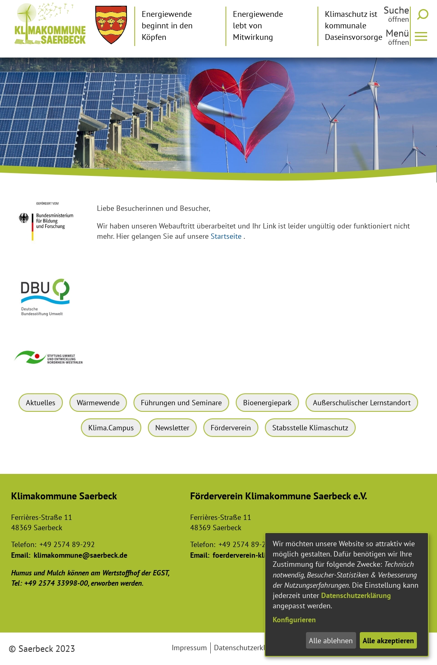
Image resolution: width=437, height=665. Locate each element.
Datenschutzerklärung (356, 595)
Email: (20, 555)
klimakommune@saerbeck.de (80, 555)
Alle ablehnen (331, 640)
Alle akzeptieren (388, 640)
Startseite (226, 236)
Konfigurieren (294, 619)
